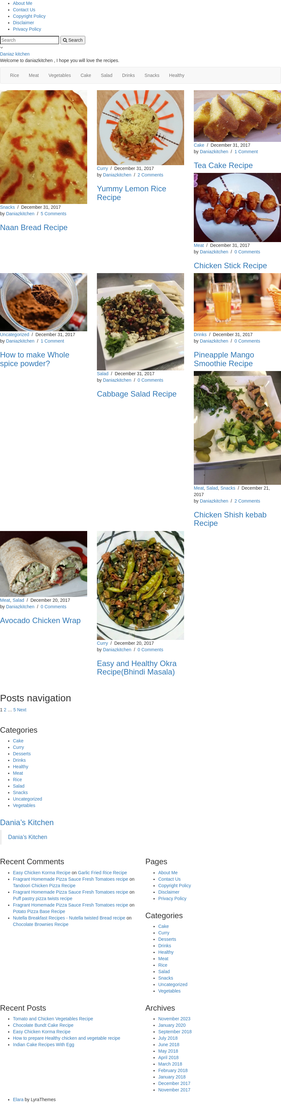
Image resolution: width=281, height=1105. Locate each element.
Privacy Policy (27, 29)
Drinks (128, 75)
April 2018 (168, 1057)
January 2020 (172, 1025)
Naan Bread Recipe (34, 227)
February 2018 (173, 1070)
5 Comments (53, 213)
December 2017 (174, 1083)
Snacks (152, 75)
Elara (18, 1099)
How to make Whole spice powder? (34, 358)
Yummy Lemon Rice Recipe (131, 192)
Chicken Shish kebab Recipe (230, 518)
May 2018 (168, 1051)
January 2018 (172, 1076)
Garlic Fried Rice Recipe (102, 872)
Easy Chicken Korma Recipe (41, 872)
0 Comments (247, 251)
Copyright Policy (29, 16)
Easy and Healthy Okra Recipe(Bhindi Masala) (137, 667)
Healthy (176, 75)
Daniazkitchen (20, 213)
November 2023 (174, 1018)
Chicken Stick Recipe (230, 265)
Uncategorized (14, 334)
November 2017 (174, 1089)
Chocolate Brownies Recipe (40, 924)
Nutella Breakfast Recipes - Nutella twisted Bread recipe (69, 917)
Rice (14, 75)
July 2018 (168, 1038)
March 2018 (170, 1064)
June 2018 (168, 1044)
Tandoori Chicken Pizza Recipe (44, 885)
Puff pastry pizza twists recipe (42, 898)
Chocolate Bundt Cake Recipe (43, 1025)
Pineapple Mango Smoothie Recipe (224, 358)
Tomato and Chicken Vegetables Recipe (53, 1018)
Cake (85, 75)
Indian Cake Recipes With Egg (43, 1044)
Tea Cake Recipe (223, 165)
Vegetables (59, 75)
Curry (102, 168)
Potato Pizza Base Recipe (39, 911)
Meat (34, 75)
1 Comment (246, 151)
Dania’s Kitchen (27, 822)
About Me (22, 3)
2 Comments (150, 174)
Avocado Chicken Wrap (40, 620)
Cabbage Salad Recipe (137, 393)
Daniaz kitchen (15, 54)
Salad (106, 75)
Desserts (22, 753)
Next (21, 709)
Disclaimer (23, 22)
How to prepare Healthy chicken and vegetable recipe (66, 1038)
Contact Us (24, 9)
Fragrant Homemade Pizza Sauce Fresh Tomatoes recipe (70, 879)
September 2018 (175, 1031)
